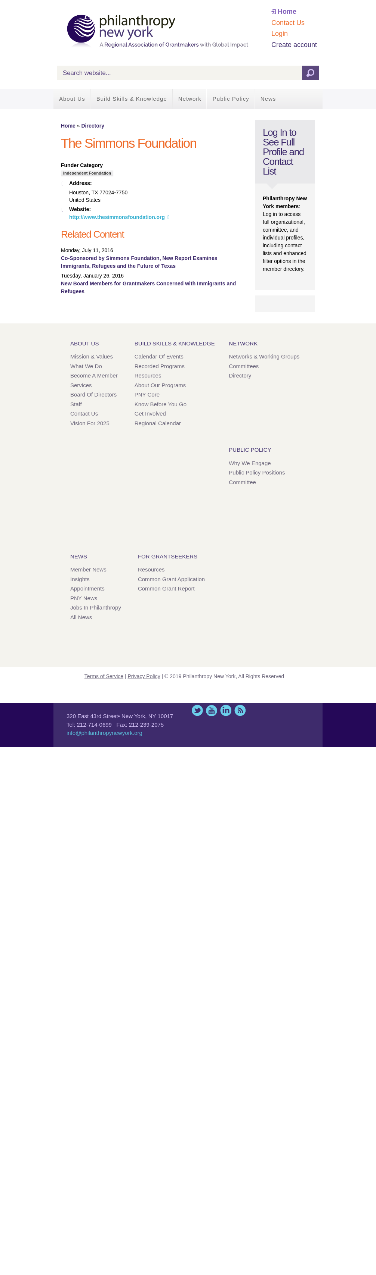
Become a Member (94, 375)
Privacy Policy (144, 676)
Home (287, 11)
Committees (244, 366)
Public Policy (231, 98)
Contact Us (288, 22)
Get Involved (150, 413)
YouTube (211, 710)
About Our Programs (160, 385)
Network (189, 98)
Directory (92, 126)
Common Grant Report (166, 588)
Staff (76, 404)
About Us (72, 98)
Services (81, 385)
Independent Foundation (87, 173)
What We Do (86, 366)
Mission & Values (91, 356)
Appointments (87, 588)
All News (81, 617)
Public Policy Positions (257, 472)
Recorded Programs (160, 366)
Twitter (197, 710)
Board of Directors (93, 394)
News (268, 98)
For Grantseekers (167, 556)
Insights (80, 579)
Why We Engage (250, 463)
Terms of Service (103, 676)
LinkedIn (225, 710)
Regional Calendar (158, 423)
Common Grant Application (171, 579)
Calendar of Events (159, 356)
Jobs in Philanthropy (95, 607)
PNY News (83, 598)
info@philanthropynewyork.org (104, 733)
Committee (242, 482)
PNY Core (147, 394)
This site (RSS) (240, 710)
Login (279, 33)
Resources (148, 375)
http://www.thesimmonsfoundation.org (117, 217)
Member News (88, 569)
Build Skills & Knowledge (131, 98)
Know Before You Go (161, 404)
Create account (294, 44)
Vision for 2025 (90, 423)
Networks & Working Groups (264, 356)
